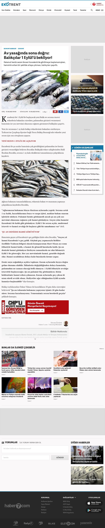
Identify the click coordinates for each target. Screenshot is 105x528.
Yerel (75, 10)
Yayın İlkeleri (45, 504)
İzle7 (68, 523)
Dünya (41, 10)
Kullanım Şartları (47, 501)
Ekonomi (32, 10)
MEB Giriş (66, 501)
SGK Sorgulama (68, 512)
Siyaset (67, 10)
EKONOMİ (21, 48)
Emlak (49, 10)
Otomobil (57, 10)
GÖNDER (60, 457)
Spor (24, 10)
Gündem (16, 10)
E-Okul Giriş (67, 510)
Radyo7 (28, 523)
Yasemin (86, 523)
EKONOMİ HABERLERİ (10, 48)
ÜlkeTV (51, 523)
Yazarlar (83, 10)
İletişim (43, 512)
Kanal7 (15, 523)
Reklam (43, 510)
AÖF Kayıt (66, 504)
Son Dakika (6, 10)
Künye (43, 507)
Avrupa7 (41, 523)
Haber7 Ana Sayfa (96, 4)
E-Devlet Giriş (67, 507)
